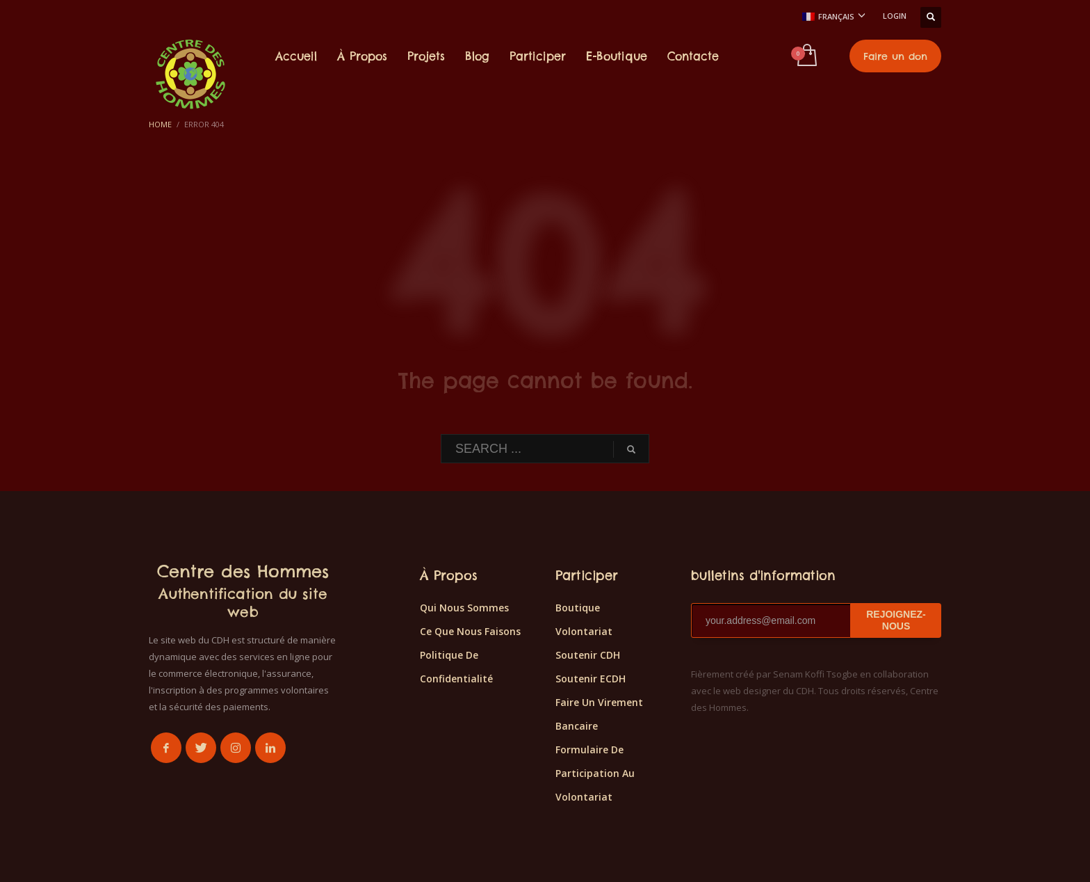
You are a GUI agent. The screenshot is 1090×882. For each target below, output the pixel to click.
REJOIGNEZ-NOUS (896, 620)
